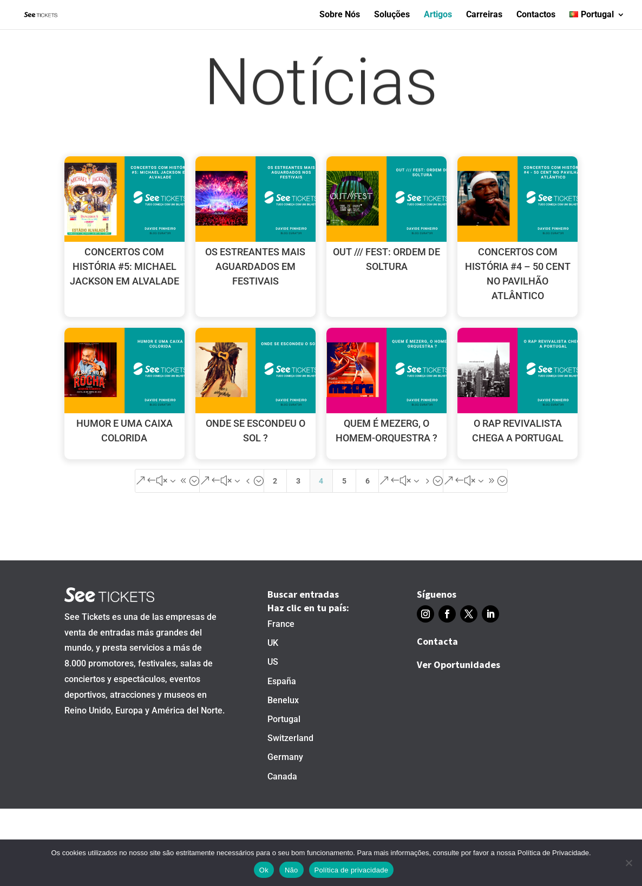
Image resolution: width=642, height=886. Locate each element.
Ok (263, 870)
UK (272, 643)
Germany (285, 757)
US (272, 662)
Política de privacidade (352, 870)
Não (291, 870)
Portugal (283, 719)
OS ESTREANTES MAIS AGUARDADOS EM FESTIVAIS (255, 266)
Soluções (392, 15)
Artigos (438, 15)
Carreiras (484, 15)
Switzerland (290, 738)
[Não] (628, 862)
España (281, 681)
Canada (282, 776)
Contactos (535, 15)
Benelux (283, 700)
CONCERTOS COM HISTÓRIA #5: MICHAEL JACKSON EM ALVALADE (124, 266)
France (280, 624)
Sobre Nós (339, 15)
